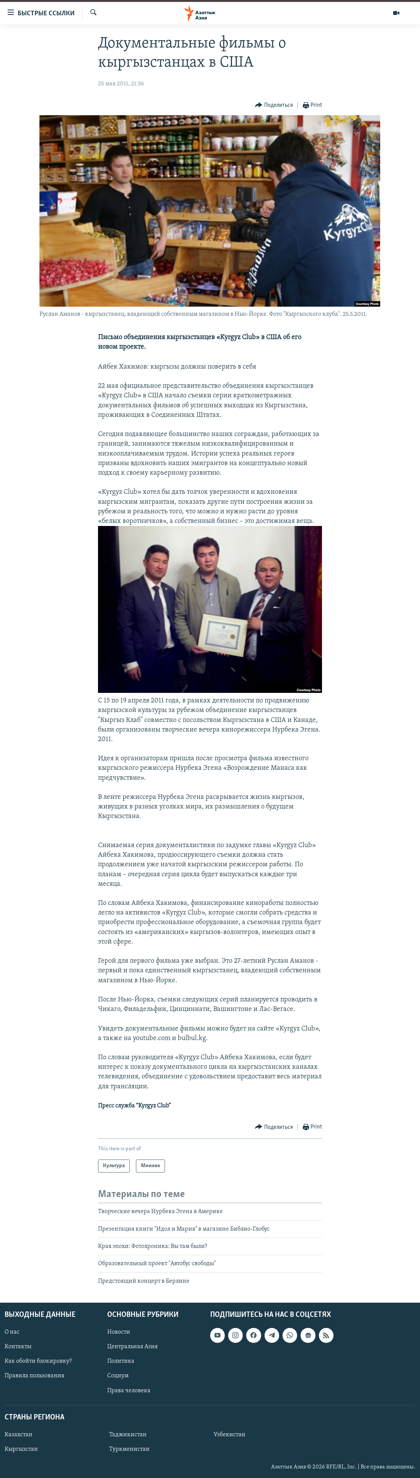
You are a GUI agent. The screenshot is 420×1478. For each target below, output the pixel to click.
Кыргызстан (21, 1449)
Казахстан (19, 1435)
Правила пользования (34, 1376)
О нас (12, 1332)
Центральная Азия (132, 1347)
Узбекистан (229, 1435)
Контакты (18, 1347)
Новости (118, 1332)
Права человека (128, 1391)
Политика (120, 1362)
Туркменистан (129, 1449)
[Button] (274, 105)
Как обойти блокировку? (38, 1362)
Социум (118, 1376)
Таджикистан (128, 1435)
